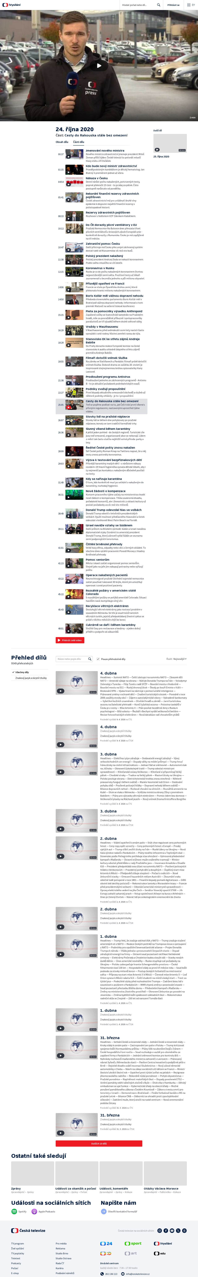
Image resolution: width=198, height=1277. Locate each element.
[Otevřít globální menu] (191, 5)
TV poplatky (17, 1253)
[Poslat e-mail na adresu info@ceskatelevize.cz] (135, 1274)
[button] (99, 65)
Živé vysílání (17, 1248)
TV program (17, 1243)
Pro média (61, 1243)
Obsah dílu (62, 142)
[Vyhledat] (90, 659)
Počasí (14, 1268)
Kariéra (59, 1268)
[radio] (29, 672)
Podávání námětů (65, 1273)
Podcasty (16, 1263)
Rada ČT (60, 1263)
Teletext (15, 1258)
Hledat (158, 6)
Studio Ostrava (63, 1258)
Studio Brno (62, 1253)
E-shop (15, 1273)
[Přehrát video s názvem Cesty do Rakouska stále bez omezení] (99, 65)
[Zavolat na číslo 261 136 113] (108, 1274)
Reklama (60, 1248)
